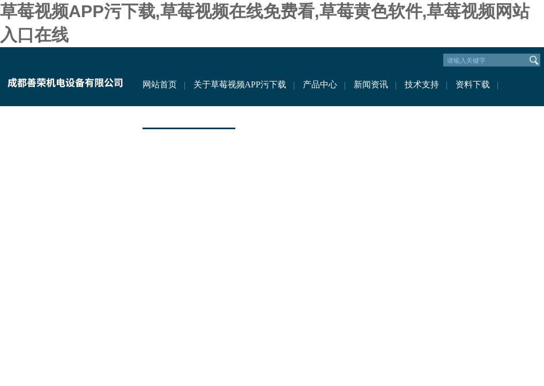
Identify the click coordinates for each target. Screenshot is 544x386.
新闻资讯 (371, 84)
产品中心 (320, 84)
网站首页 (160, 84)
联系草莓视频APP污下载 (189, 116)
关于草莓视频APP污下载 (239, 84)
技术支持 (422, 84)
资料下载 (473, 84)
